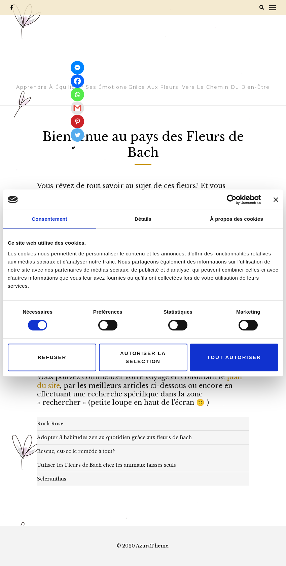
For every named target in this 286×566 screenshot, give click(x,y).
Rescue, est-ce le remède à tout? (76, 451)
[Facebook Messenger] (77, 67)
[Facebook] (77, 81)
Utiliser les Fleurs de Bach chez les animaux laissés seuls (106, 465)
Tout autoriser (234, 357)
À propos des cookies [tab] (236, 219)
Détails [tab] (143, 219)
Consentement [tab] (49, 219)
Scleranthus (51, 479)
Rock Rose (50, 424)
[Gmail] (77, 108)
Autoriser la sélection (143, 357)
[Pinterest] (77, 121)
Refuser (52, 357)
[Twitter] (77, 135)
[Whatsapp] (77, 94)
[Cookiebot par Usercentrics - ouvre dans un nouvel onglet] (231, 199)
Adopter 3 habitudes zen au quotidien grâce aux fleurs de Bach (114, 437)
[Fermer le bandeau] (276, 199)
